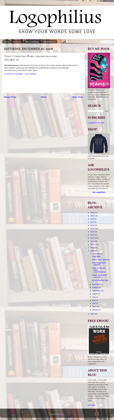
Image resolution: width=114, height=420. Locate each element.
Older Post (77, 97)
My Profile (91, 405)
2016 (92, 225)
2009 (92, 248)
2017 (92, 222)
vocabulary (32, 74)
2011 (92, 241)
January (95, 310)
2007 (92, 314)
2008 (92, 251)
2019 (92, 216)
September (96, 291)
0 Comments (8, 74)
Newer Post (10, 97)
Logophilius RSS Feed (96, 123)
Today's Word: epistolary (101, 260)
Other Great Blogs (32, 42)
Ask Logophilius (98, 192)
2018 (92, 219)
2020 (92, 213)
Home (6, 42)
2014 (92, 232)
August (95, 294)
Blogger (61, 414)
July (94, 297)
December (96, 254)
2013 (92, 235)
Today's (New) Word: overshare (99, 276)
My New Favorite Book (100, 280)
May (94, 300)
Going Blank (96, 256)
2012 (92, 238)
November (96, 284)
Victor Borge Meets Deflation (99, 264)
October (95, 287)
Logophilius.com (49, 42)
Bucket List (17, 42)
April (94, 303)
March (94, 306)
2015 (92, 228)
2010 (92, 244)
